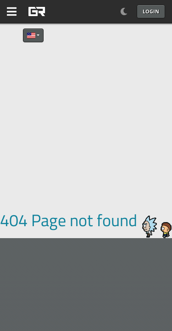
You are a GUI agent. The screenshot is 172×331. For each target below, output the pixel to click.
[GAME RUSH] (60, 11)
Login (151, 11)
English (31, 35)
